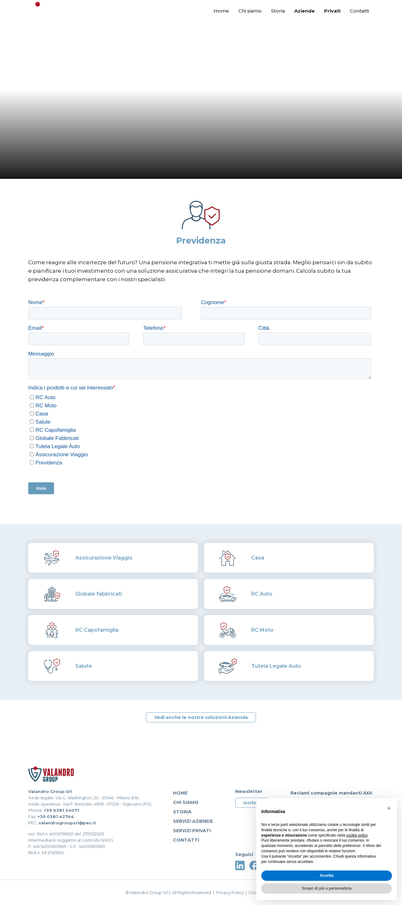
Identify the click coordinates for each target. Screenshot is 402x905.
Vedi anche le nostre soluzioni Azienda (201, 717)
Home (221, 11)
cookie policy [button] (356, 835)
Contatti (359, 11)
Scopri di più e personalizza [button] (326, 888)
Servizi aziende (193, 821)
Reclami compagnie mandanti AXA (331, 793)
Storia (278, 11)
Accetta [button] (326, 875)
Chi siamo (250, 11)
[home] (58, 12)
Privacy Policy (230, 892)
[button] (389, 808)
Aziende (304, 11)
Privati (332, 11)
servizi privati (192, 830)
